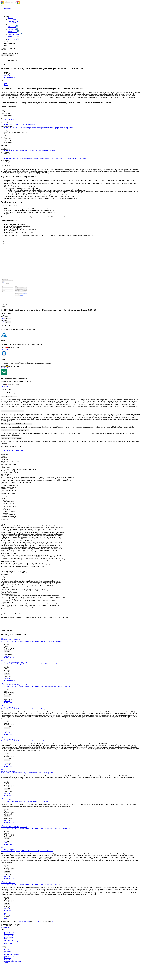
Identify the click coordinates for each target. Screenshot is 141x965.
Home (6, 913)
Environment (8, 959)
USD (5, 50)
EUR (2, 50)
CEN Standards (8, 940)
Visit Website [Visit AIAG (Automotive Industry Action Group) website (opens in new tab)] (4, 386)
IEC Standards (8, 939)
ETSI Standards (8, 943)
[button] (2, 80)
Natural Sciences (9, 956)
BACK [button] (6, 72)
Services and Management (12, 954)
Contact (6, 916)
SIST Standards (8, 935)
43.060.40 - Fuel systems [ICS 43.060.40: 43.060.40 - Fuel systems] (11, 120)
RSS (5, 918)
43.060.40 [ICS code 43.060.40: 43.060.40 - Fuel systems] (7, 75)
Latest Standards (9, 932)
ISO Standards (8, 937)
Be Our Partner (5, 927)
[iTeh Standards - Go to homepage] (8, 3)
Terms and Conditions (23, 921)
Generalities (7, 953)
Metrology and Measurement (12, 961)
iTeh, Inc (54, 921)
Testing (6, 962)
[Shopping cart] (70, 51)
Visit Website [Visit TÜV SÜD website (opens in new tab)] (4, 368)
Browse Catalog (9, 934)
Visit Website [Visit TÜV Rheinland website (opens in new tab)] (4, 349)
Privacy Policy (37, 921)
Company (7, 915)
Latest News (8, 950)
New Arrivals (8, 951)
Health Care (7, 958)
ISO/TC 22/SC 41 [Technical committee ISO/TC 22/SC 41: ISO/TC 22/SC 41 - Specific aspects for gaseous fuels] (9, 77)
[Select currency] (8, 48)
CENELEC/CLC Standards (12, 942)
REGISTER (10, 55)
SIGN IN (3, 55)
